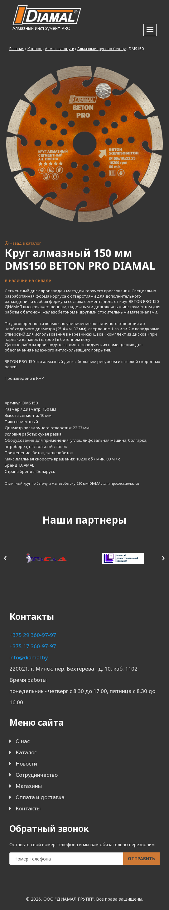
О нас (23, 741)
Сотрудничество (37, 774)
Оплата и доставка (40, 797)
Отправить (141, 858)
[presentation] (5, 557)
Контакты (28, 808)
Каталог (26, 752)
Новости (26, 763)
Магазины (29, 786)
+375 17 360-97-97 (32, 646)
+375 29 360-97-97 (32, 635)
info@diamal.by (28, 657)
